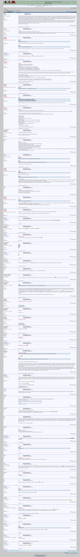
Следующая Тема (74, 11)
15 (30, 12)
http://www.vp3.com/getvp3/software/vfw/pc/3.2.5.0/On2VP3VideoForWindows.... (30, 403)
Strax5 (17, 10)
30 (33, 12)
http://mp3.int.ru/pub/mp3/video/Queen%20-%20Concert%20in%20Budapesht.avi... (30, 400)
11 (26, 12)
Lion (15, 10)
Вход (46, 2)
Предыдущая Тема (69, 11)
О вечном (8, 10)
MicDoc (19, 10)
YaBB (35, 556)
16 (31, 12)
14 (29, 12)
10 (25, 12)
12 (27, 12)
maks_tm (14, 10)
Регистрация (49, 2)
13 (28, 12)
